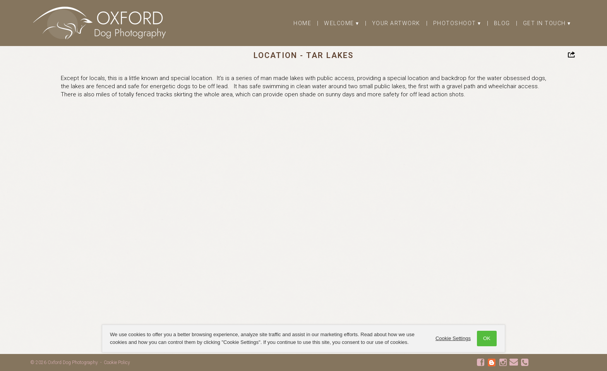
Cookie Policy (117, 362)
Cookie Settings (452, 338)
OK (486, 338)
